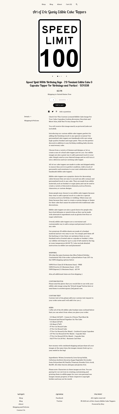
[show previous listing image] (52, 76)
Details (27, 116)
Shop (44, 4)
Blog (51, 4)
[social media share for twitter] (53, 112)
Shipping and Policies (21, 407)
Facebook (59, 398)
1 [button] (57, 76)
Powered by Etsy (98, 404)
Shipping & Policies (31, 120)
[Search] (76, 5)
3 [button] (61, 76)
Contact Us (21, 410)
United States (62, 94)
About (59, 4)
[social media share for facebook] (49, 112)
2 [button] (59, 76)
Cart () (69, 4)
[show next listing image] (66, 76)
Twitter (59, 401)
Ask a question (65, 112)
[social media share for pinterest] (57, 112)
